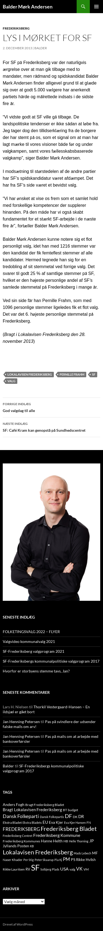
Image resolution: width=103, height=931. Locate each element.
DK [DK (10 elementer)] (75, 817)
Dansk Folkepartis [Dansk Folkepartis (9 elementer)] (52, 817)
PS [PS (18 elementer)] (73, 859)
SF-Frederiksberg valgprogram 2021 (33, 651)
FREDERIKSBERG (16, 28)
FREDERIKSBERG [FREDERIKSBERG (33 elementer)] (21, 829)
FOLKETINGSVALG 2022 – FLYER (31, 631)
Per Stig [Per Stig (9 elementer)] (28, 860)
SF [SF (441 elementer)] (35, 867)
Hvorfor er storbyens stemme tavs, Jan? (36, 671)
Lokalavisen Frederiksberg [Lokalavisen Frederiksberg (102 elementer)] (38, 852)
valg (11, 381)
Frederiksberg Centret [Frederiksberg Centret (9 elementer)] (17, 835)
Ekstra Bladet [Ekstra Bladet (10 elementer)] (12, 822)
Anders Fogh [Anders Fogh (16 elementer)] (13, 804)
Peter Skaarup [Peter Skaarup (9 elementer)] (44, 860)
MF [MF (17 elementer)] (95, 853)
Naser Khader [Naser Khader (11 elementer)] (13, 860)
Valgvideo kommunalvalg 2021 (29, 641)
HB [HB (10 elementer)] (65, 841)
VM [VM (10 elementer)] (86, 869)
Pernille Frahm (72, 374)
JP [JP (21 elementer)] (91, 840)
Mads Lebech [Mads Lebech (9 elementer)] (82, 853)
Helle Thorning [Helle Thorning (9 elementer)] (78, 841)
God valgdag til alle (51, 407)
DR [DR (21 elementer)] (81, 816)
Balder (40, 48)
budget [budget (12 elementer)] (73, 810)
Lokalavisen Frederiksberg (29, 374)
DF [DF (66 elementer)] (68, 816)
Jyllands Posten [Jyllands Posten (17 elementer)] (16, 845)
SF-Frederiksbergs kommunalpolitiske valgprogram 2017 (51, 661)
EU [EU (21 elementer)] (45, 822)
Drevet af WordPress (18, 924)
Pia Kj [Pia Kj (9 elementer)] (58, 860)
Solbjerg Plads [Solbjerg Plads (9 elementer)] (49, 869)
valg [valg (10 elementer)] (72, 869)
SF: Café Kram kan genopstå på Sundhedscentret (51, 426)
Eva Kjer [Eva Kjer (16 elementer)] (56, 822)
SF (93, 374)
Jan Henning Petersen (21, 721)
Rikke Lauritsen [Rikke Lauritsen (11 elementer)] (14, 869)
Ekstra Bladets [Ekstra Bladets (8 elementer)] (32, 822)
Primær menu (96, 6)
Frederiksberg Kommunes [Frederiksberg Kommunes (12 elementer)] (21, 841)
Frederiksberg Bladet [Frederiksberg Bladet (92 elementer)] (69, 828)
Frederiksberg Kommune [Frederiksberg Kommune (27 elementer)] (56, 835)
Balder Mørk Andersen (27, 7)
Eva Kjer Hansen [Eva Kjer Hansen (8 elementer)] (75, 822)
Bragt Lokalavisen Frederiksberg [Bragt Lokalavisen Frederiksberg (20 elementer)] (32, 809)
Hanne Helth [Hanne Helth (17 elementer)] (52, 841)
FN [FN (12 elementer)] (89, 822)
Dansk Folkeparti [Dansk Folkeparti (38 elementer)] (21, 816)
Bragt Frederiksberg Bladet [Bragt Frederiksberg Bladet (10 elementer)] (44, 805)
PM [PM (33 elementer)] (66, 859)
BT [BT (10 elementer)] (65, 810)
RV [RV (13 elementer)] (28, 869)
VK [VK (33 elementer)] (79, 869)
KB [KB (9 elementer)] (32, 846)
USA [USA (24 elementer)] (64, 868)
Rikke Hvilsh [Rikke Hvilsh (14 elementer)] (86, 859)
